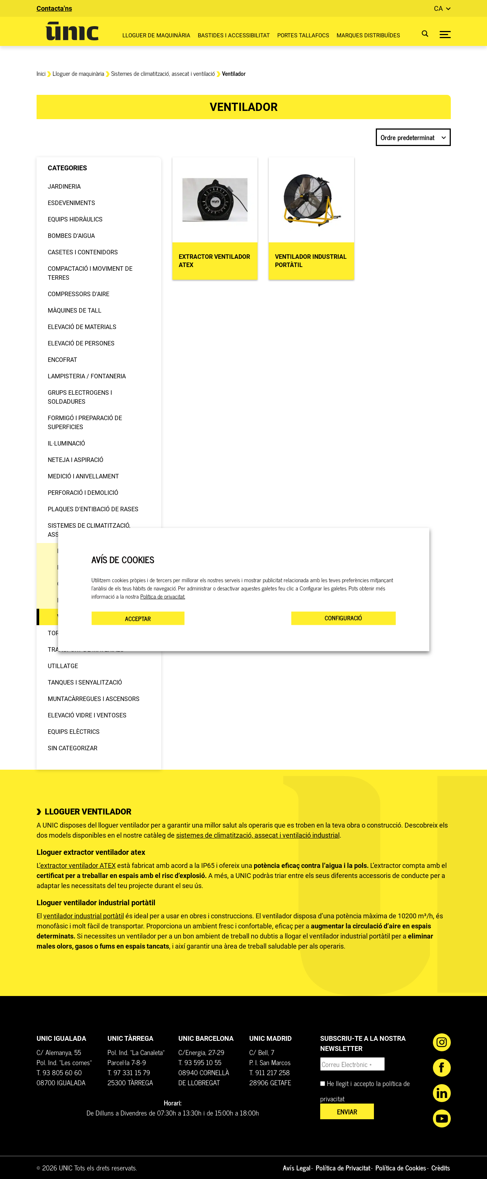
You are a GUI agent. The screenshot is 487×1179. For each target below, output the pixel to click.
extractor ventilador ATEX (78, 865)
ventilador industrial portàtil (83, 916)
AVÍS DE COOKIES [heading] (122, 559)
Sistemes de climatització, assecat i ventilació (163, 73)
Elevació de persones (81, 343)
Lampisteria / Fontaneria (87, 376)
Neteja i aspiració (75, 459)
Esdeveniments (71, 203)
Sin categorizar (72, 748)
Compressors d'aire (78, 294)
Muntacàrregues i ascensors (94, 698)
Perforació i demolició (83, 492)
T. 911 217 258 (269, 1072)
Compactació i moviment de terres (90, 273)
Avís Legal (296, 1167)
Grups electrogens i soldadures (80, 397)
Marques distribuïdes (368, 35)
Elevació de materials (82, 327)
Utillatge (63, 666)
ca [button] (439, 8)
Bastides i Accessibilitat (234, 35)
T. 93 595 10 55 (199, 1062)
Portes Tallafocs (303, 35)
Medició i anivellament (83, 476)
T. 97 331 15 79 (128, 1072)
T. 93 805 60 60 (59, 1072)
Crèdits (440, 1167)
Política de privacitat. (162, 596)
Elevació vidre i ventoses (87, 715)
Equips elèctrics (74, 731)
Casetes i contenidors (83, 252)
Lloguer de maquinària (156, 35)
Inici (41, 73)
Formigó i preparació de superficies (85, 423)
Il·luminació (66, 443)
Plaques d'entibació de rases (93, 509)
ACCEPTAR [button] (138, 618)
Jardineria (64, 186)
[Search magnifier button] (420, 33)
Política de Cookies (400, 1167)
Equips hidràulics (75, 219)
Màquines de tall (75, 310)
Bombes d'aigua (71, 235)
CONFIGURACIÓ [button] (343, 618)
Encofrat (62, 359)
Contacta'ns (54, 8)
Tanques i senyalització (85, 682)
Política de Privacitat (343, 1167)
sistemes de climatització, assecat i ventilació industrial (258, 835)
